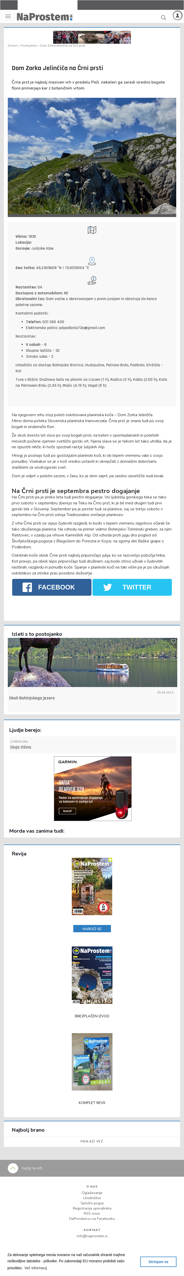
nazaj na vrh (25, 1168)
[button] (36, 1268)
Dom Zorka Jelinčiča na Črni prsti (62, 46)
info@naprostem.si (92, 1236)
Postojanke (29, 46)
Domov (13, 46)
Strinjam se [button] (158, 1262)
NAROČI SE (92, 929)
